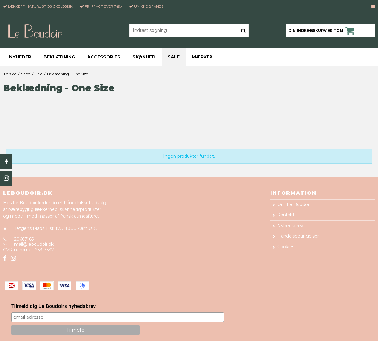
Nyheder (20, 57)
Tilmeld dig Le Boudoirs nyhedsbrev (53, 306)
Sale (174, 57)
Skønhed (144, 57)
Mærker (202, 57)
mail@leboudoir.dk (34, 244)
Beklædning (59, 57)
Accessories (103, 57)
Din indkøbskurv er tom (322, 31)
